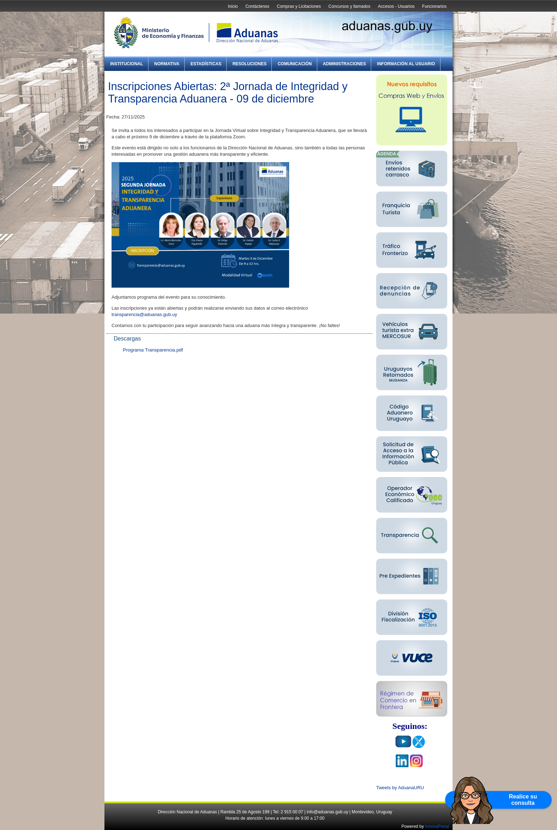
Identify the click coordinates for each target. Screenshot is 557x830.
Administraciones (344, 63)
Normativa (166, 63)
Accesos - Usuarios (396, 6)
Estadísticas (205, 63)
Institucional (126, 63)
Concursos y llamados (349, 6)
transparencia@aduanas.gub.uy (144, 314)
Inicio (233, 6)
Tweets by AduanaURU (400, 787)
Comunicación (295, 63)
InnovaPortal (437, 826)
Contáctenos (257, 6)
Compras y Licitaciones (299, 6)
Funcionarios (434, 6)
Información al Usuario (406, 63)
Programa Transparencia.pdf (153, 350)
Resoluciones (249, 63)
